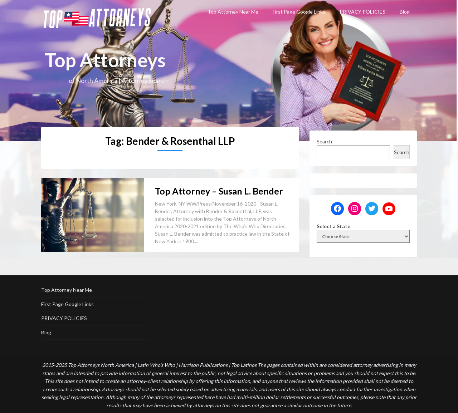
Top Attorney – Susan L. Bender (219, 191)
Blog (405, 12)
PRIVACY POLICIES (362, 12)
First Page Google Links (299, 12)
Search (324, 141)
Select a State (333, 226)
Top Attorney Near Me (233, 12)
